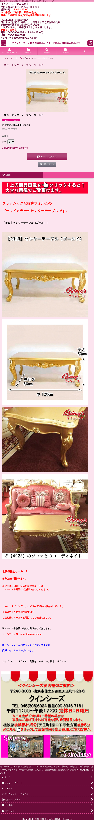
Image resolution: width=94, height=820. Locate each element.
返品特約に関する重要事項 (15, 148)
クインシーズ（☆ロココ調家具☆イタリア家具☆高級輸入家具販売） (47, 43)
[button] (3, 43)
